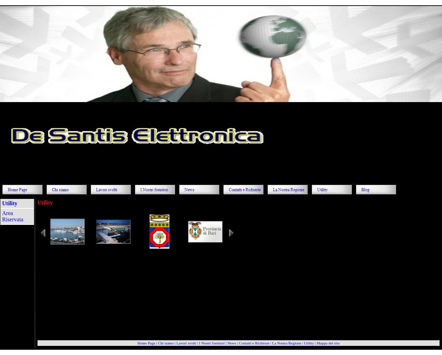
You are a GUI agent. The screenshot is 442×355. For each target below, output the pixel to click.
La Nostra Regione (286, 343)
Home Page (146, 343)
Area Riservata (12, 216)
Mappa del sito (328, 343)
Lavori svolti (186, 343)
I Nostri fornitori (212, 343)
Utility (309, 343)
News (231, 343)
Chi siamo (166, 343)
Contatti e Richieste (254, 343)
